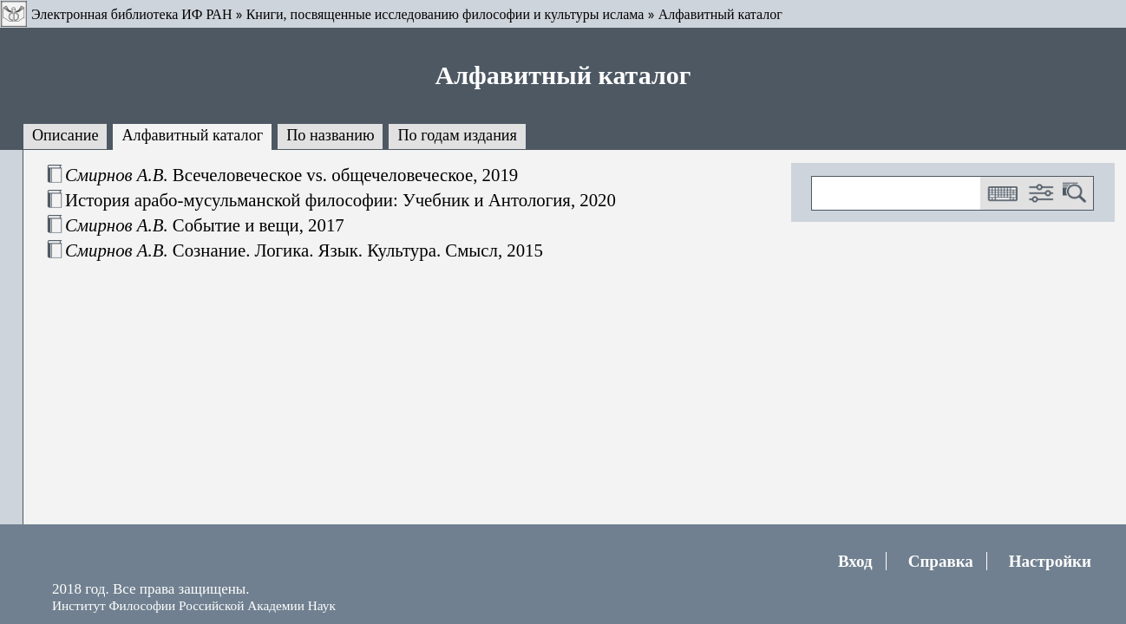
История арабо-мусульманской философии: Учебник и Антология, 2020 (340, 200)
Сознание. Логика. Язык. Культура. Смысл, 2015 (304, 250)
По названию (330, 135)
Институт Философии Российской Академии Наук (194, 605)
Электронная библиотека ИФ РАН (131, 14)
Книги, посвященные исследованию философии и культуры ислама (445, 14)
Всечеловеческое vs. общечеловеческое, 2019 (291, 175)
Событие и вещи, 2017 (204, 225)
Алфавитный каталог (720, 14)
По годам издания (456, 135)
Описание (65, 135)
